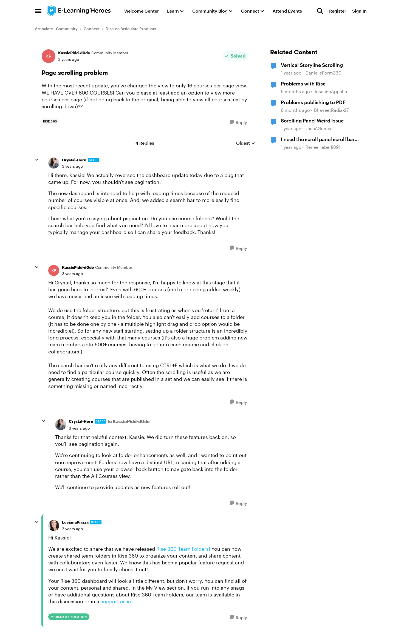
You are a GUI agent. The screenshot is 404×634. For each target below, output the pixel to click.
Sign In (359, 10)
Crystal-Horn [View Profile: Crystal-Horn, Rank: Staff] (74, 160)
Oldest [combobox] (245, 143)
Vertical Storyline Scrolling (312, 65)
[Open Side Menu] (38, 11)
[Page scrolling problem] (72, 166)
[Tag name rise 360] (50, 121)
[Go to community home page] (79, 10)
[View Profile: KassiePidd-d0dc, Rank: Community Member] (48, 56)
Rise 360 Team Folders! (183, 549)
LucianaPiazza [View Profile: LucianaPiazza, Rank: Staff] (75, 522)
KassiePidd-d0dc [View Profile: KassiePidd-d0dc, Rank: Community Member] (74, 52)
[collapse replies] (36, 159)
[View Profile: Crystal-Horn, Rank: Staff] (53, 163)
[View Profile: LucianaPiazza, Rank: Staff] (53, 525)
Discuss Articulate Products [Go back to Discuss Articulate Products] (131, 28)
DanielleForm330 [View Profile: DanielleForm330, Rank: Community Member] (323, 73)
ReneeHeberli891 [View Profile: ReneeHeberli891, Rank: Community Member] (323, 147)
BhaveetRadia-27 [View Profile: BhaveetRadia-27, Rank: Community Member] (331, 110)
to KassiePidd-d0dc (128, 421)
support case (116, 601)
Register (337, 10)
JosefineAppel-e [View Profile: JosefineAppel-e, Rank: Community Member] (330, 91)
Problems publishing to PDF (313, 102)
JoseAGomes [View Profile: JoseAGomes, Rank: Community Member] (319, 128)
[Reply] (238, 122)
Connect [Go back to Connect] (92, 28)
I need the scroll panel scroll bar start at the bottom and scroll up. (319, 139)
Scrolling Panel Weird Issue (312, 121)
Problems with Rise (303, 84)
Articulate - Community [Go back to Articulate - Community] (56, 28)
